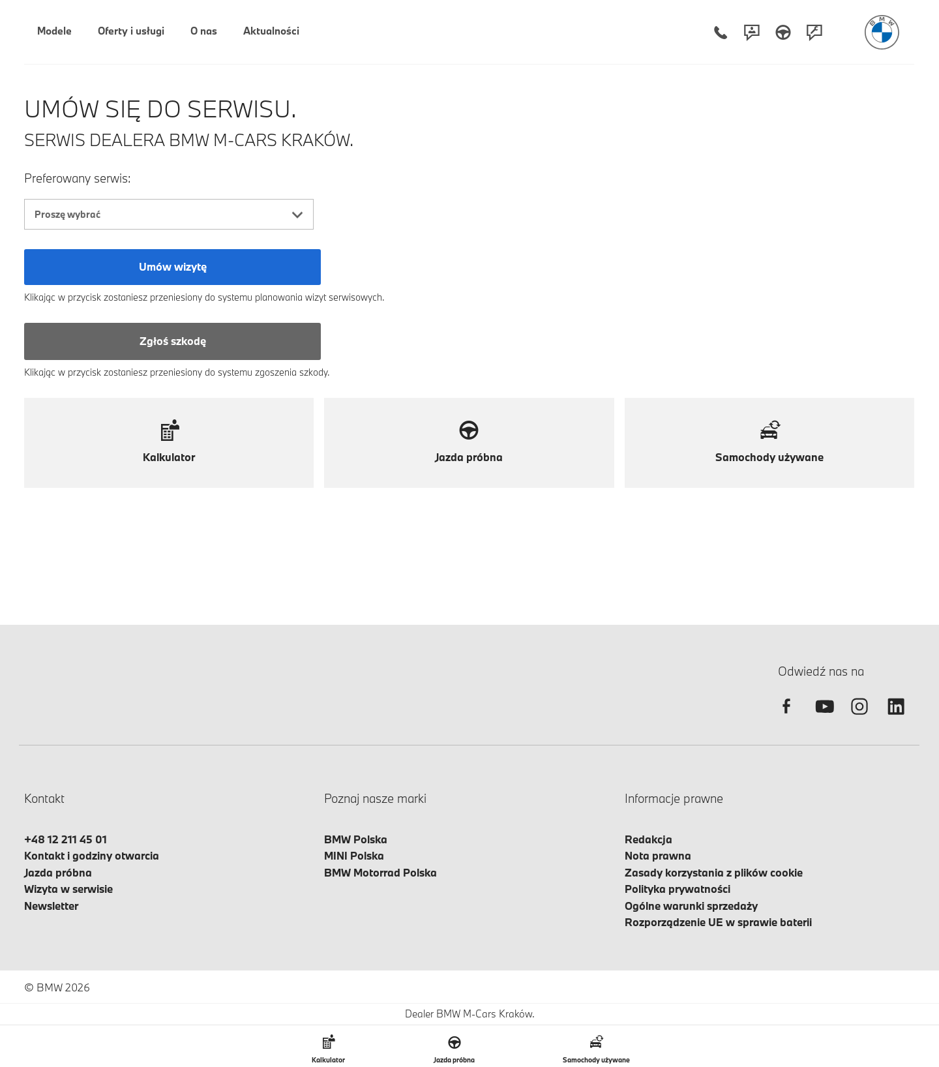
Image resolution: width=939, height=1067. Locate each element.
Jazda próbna (58, 872)
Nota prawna (658, 855)
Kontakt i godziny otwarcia (91, 855)
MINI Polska (354, 855)
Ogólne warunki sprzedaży (691, 905)
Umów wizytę (173, 266)
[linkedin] (896, 718)
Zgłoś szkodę (173, 341)
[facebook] (786, 718)
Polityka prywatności (677, 888)
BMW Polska (355, 839)
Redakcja (648, 839)
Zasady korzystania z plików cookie (714, 872)
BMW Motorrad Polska (380, 872)
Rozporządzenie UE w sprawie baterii (718, 922)
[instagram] (859, 718)
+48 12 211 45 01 (65, 839)
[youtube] (823, 718)
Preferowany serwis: (77, 178)
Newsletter (51, 905)
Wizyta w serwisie (68, 888)
